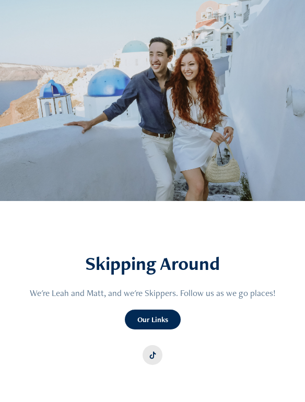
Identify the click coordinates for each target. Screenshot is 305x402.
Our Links (152, 319)
